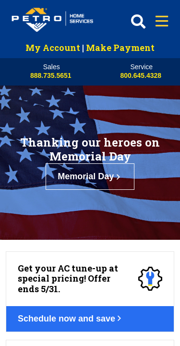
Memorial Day (90, 177)
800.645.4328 (140, 75)
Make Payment (120, 47)
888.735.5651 (51, 75)
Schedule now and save (70, 318)
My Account (52, 47)
